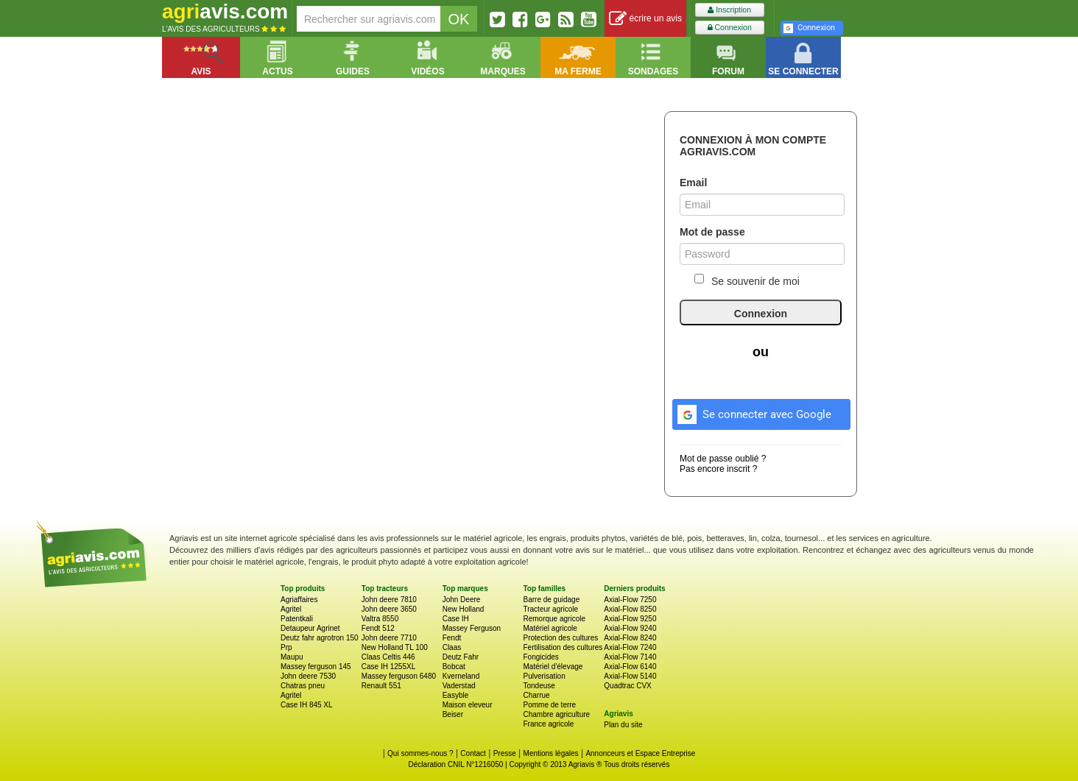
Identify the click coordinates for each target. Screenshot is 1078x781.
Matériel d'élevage (552, 666)
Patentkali (297, 619)
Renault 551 (381, 686)
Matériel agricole (550, 628)
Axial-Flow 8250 (630, 609)
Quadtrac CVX (627, 686)
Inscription (729, 10)
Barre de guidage (551, 600)
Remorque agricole (554, 619)
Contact (472, 753)
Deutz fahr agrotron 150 (320, 638)
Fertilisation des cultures (562, 647)
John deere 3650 (389, 609)
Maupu (292, 657)
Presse (504, 753)
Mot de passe (712, 232)
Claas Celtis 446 (388, 657)
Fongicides (540, 657)
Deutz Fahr (461, 657)
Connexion (730, 27)
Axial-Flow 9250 (630, 619)
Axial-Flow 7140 (630, 657)
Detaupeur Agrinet (310, 628)
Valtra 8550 (380, 619)
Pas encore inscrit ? (718, 469)
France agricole (548, 724)
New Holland (464, 609)
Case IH (456, 619)
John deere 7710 (389, 638)
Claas (452, 647)
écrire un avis (645, 18)
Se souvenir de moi (747, 280)
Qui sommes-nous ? (420, 753)
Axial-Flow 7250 (630, 600)
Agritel (291, 609)
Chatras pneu (303, 686)
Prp (286, 647)
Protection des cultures (560, 638)
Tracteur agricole (550, 609)
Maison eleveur (468, 705)
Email (693, 182)
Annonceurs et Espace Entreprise (640, 753)
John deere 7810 (389, 600)
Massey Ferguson (472, 628)
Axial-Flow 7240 (630, 647)
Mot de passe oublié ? (723, 458)
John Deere (462, 600)
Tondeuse (538, 686)
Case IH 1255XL (388, 666)
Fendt (452, 638)
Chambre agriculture (556, 714)
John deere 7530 (308, 676)
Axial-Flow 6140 (630, 666)
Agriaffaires (299, 600)
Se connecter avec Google (752, 412)
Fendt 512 (378, 628)
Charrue (536, 695)
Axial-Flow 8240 (630, 638)
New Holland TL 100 (395, 647)
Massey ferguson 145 (316, 666)
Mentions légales (551, 753)
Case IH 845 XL (307, 705)
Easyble (456, 695)
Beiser (453, 714)
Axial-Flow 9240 (630, 628)
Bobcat (454, 666)
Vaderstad (459, 686)
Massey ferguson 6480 (399, 676)
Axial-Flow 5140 (630, 676)
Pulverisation (544, 676)
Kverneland (461, 676)
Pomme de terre (549, 705)
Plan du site (623, 725)
